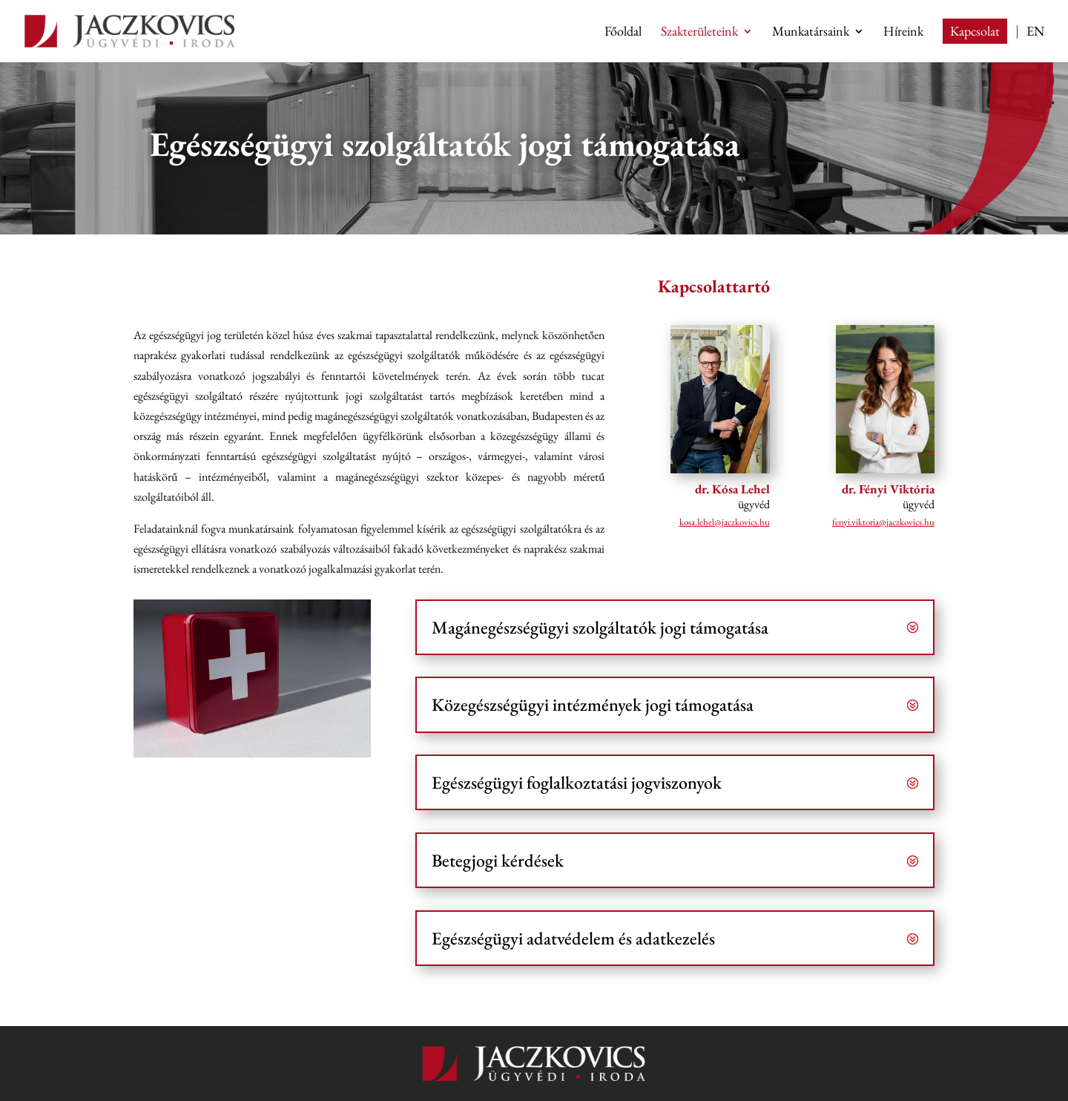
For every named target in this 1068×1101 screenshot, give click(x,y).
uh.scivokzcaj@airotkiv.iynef (883, 522)
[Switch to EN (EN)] (1035, 43)
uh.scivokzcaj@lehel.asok (724, 522)
